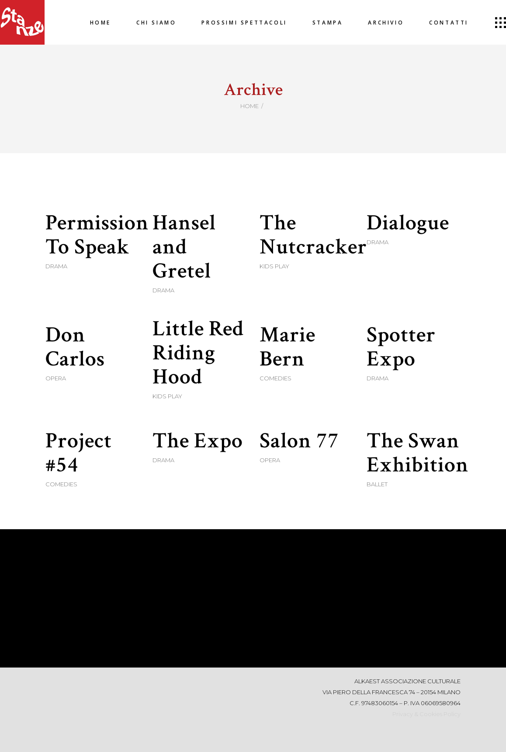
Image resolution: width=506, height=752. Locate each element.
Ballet (377, 484)
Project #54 (78, 453)
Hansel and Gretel (184, 247)
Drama (56, 266)
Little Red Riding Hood (198, 353)
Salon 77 (299, 441)
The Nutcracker (313, 235)
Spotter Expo (401, 347)
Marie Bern (287, 347)
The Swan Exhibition (418, 453)
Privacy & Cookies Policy (426, 713)
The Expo (197, 441)
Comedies (275, 378)
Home (249, 105)
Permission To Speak (97, 235)
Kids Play (274, 266)
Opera (55, 378)
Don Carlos (75, 347)
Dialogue (408, 223)
